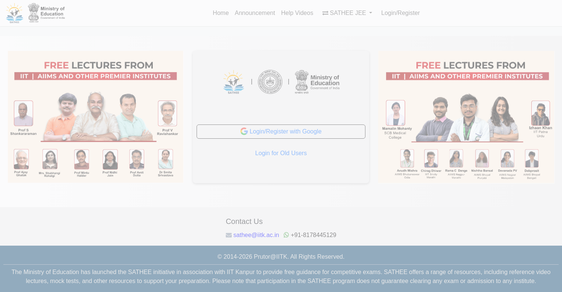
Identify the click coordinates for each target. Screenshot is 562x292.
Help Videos (297, 13)
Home (221, 13)
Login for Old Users (281, 153)
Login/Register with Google (281, 131)
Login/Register (400, 13)
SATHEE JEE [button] (345, 13)
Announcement (255, 13)
